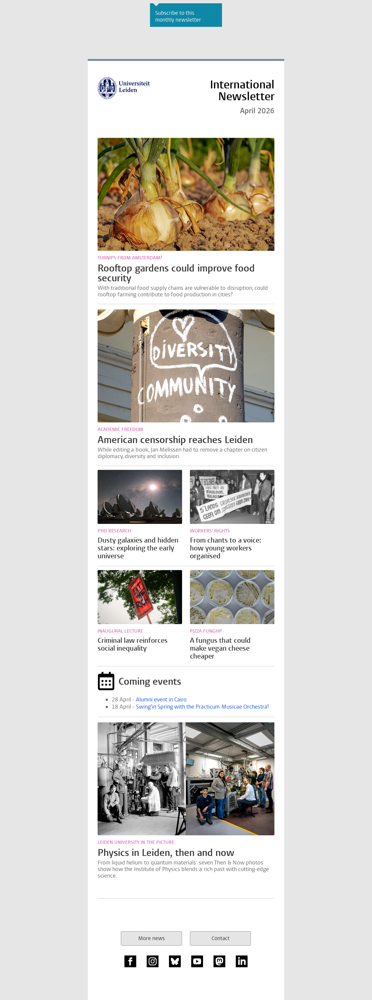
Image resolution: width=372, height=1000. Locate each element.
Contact (221, 938)
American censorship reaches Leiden (175, 440)
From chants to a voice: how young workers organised (225, 548)
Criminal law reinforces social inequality (133, 644)
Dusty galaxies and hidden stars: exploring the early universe (138, 548)
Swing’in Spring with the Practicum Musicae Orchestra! (202, 707)
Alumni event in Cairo (161, 699)
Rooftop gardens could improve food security (176, 273)
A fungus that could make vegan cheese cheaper (220, 648)
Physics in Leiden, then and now (166, 852)
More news (151, 938)
